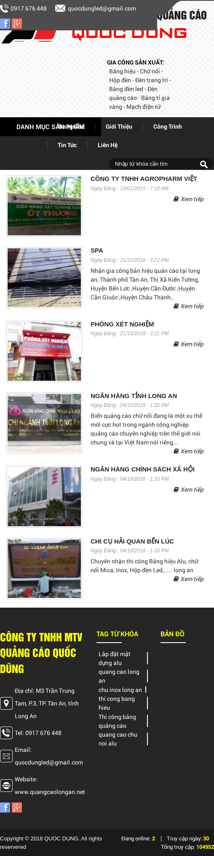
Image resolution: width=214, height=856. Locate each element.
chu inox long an (120, 690)
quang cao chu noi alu (118, 738)
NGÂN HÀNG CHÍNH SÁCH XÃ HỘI (143, 469)
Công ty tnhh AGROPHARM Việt (144, 178)
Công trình (167, 126)
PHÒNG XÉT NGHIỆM (122, 324)
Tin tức (67, 145)
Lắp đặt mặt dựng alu (115, 658)
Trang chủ (71, 126)
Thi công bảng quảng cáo (117, 721)
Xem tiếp (188, 199)
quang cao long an (119, 676)
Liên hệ (108, 145)
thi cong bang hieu (117, 702)
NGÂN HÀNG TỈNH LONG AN (134, 396)
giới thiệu (119, 126)
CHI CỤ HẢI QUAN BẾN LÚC (132, 541)
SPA (97, 250)
